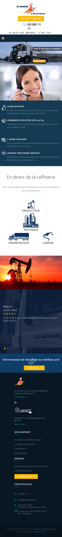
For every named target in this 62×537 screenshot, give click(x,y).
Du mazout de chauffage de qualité (28, 440)
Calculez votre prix (31, 18)
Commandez (34, 368)
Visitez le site (20, 424)
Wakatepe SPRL (39, 532)
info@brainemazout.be (27, 500)
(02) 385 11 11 (23, 494)
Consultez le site (26, 476)
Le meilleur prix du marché (24, 444)
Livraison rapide (20, 453)
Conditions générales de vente (44, 529)
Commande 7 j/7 (20, 449)
